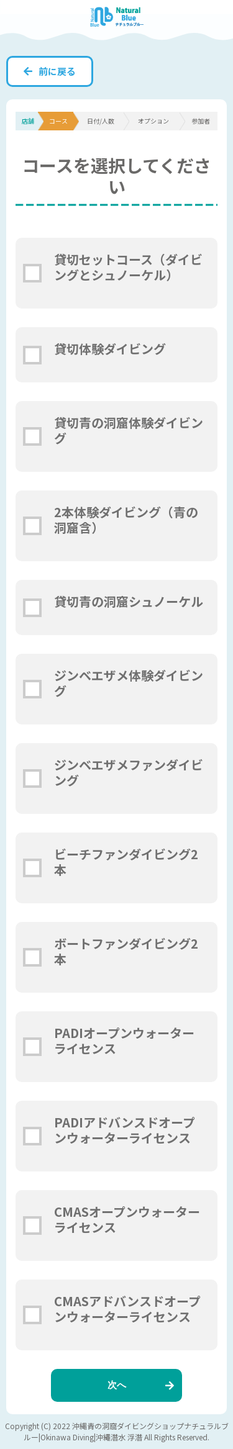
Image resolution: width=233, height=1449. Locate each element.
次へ (141, 1385)
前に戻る (50, 71)
